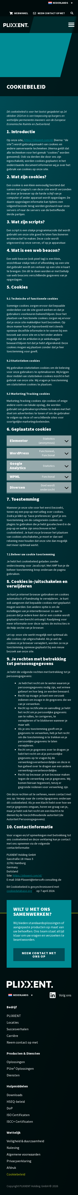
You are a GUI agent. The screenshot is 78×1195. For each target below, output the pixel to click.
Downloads (14, 1095)
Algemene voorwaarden (23, 1154)
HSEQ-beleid (16, 1101)
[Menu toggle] (71, 24)
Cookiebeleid (16, 1174)
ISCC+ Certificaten (20, 1121)
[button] (72, 13)
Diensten (13, 1075)
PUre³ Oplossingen (20, 1068)
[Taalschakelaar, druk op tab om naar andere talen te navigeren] (61, 3)
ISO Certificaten (18, 1115)
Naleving (13, 1148)
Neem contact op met (22, 1042)
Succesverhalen (17, 1029)
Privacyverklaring (19, 1161)
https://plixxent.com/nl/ (38, 140)
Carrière (12, 1036)
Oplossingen (16, 1062)
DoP (10, 1108)
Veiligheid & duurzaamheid (25, 1141)
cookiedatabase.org (19, 891)
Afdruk (11, 1167)
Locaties (13, 1022)
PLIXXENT (14, 1016)
